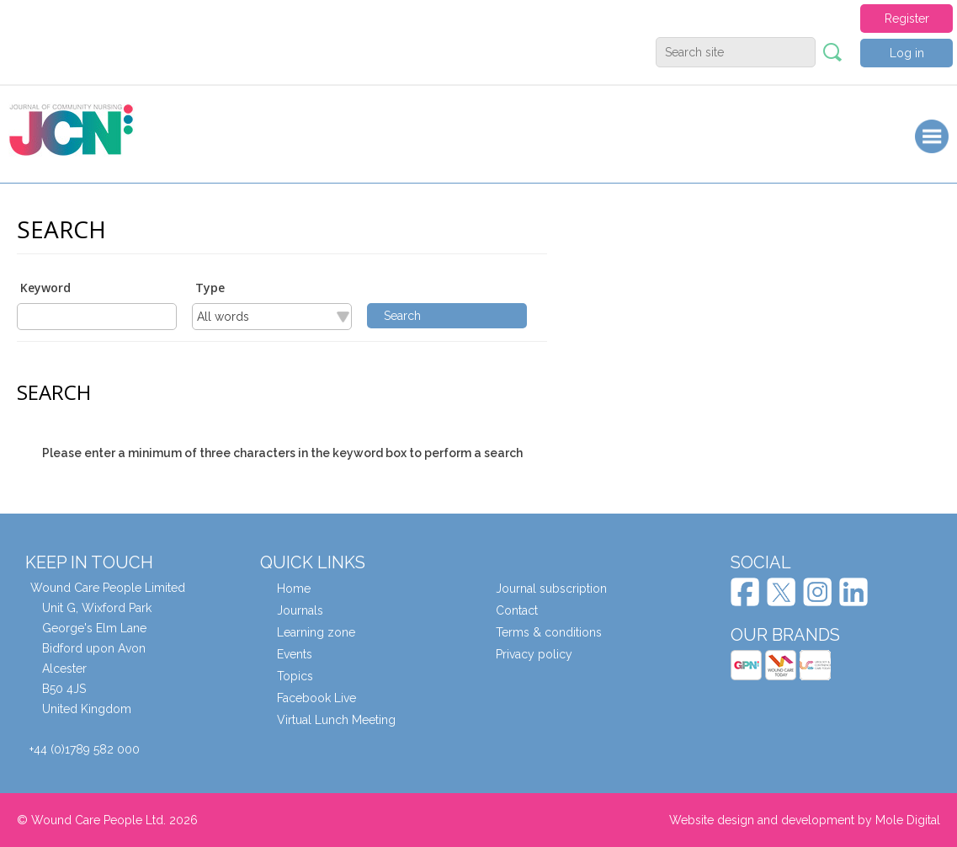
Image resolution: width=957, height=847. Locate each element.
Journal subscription (551, 588)
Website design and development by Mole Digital (804, 820)
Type (210, 288)
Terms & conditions (549, 632)
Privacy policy (534, 654)
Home (294, 588)
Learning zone (316, 632)
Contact (517, 610)
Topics (295, 676)
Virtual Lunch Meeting (336, 720)
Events (294, 654)
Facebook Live (316, 698)
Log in (907, 53)
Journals (300, 610)
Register (907, 18)
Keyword (45, 288)
